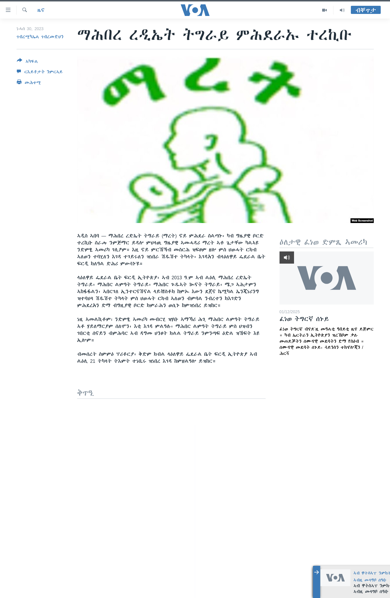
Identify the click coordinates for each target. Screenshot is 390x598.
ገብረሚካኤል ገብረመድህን (40, 36)
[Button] (27, 62)
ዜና (41, 10)
